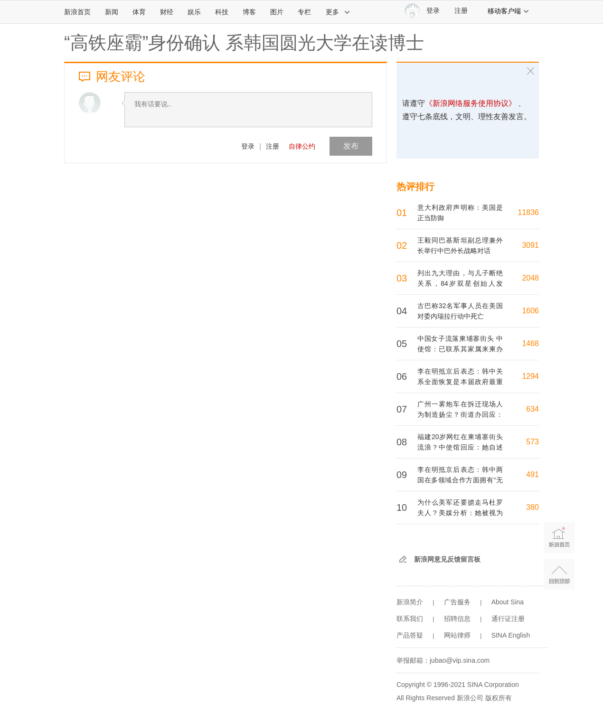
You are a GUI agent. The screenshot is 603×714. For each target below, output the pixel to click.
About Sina (507, 602)
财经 (166, 12)
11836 (528, 212)
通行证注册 (508, 618)
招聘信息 (457, 618)
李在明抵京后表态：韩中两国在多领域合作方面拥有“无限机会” (460, 480)
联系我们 (409, 618)
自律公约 (302, 146)
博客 (249, 12)
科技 (221, 12)
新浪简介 (409, 602)
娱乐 (194, 12)
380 (532, 507)
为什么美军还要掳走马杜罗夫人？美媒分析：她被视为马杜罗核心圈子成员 (460, 512)
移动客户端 (508, 11)
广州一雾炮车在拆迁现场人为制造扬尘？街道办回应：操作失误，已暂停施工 (460, 414)
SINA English (510, 635)
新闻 (111, 12)
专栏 (304, 12)
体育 (139, 12)
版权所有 (498, 698)
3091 (530, 245)
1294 (530, 376)
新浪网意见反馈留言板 (447, 559)
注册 (461, 10)
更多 (338, 12)
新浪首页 (77, 12)
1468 (530, 343)
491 (532, 474)
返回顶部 (559, 574)
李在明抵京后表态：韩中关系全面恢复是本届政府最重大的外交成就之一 (460, 381)
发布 (350, 146)
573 (532, 442)
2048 (530, 278)
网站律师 (457, 635)
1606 (530, 311)
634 (532, 409)
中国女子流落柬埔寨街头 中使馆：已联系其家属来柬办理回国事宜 (460, 349)
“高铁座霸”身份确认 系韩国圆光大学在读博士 (244, 43)
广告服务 (457, 602)
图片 (276, 12)
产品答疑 (409, 635)
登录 (247, 146)
